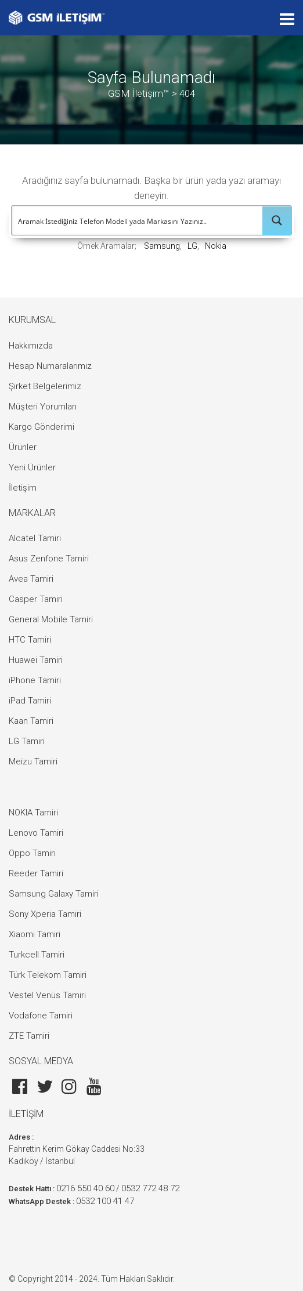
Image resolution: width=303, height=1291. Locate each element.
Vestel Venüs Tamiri (47, 995)
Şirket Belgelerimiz (45, 386)
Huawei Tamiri (36, 660)
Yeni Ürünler (32, 467)
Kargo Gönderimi (41, 427)
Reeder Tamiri (36, 873)
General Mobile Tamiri (51, 619)
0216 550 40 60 (85, 1188)
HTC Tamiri (30, 639)
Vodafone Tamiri (41, 1015)
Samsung (162, 246)
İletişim (23, 488)
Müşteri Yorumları (43, 406)
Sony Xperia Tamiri (45, 914)
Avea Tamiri (31, 579)
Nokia (215, 246)
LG (192, 246)
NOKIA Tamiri (33, 812)
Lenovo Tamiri (36, 833)
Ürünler (23, 447)
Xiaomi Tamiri (34, 934)
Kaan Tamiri (31, 721)
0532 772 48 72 (150, 1188)
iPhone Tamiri (35, 680)
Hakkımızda (31, 345)
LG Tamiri (27, 741)
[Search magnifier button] (276, 220)
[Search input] (137, 220)
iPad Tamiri (30, 700)
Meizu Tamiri (33, 761)
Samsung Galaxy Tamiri (54, 894)
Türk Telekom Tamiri (47, 975)
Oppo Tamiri (32, 853)
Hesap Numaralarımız (50, 366)
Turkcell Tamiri (36, 954)
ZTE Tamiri (29, 1036)
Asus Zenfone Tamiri (49, 558)
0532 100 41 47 (105, 1201)
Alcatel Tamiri (35, 538)
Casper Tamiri (36, 599)
